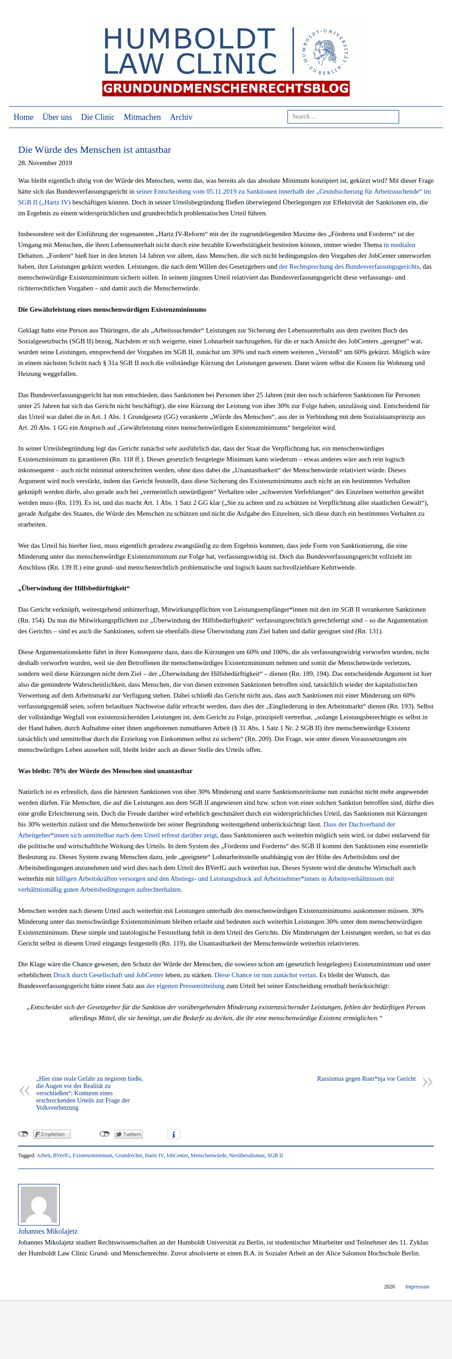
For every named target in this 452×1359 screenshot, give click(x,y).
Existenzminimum (93, 1155)
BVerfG (61, 1155)
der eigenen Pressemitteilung (185, 985)
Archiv (181, 117)
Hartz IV (154, 1155)
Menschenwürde (208, 1155)
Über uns (57, 117)
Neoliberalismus (247, 1155)
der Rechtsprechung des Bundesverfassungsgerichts (349, 266)
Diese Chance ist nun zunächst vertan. (265, 975)
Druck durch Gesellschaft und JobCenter (108, 975)
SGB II (275, 1155)
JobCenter (177, 1155)
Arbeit (44, 1155)
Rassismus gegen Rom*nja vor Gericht (366, 1078)
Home (23, 117)
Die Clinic (98, 117)
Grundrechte (128, 1155)
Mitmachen (142, 117)
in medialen (399, 244)
